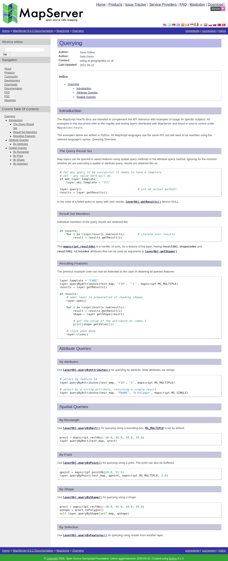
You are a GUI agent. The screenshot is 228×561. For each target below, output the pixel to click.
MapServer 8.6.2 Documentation (33, 30)
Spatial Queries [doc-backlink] (73, 405)
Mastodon (197, 4)
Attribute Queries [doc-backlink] (75, 347)
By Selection (20, 163)
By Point (18, 155)
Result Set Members (25, 132)
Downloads (10, 84)
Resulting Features (24, 136)
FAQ (183, 4)
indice (222, 30)
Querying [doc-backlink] (70, 43)
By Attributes (20, 144)
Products (115, 4)
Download (216, 4)
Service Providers (163, 4)
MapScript (63, 30)
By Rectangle (21, 151)
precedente (192, 30)
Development (12, 80)
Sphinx (173, 556)
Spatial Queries (86, 97)
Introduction (84, 88)
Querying (78, 30)
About (7, 68)
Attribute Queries (87, 92)
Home (101, 4)
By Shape (19, 159)
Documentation (13, 88)
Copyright (52, 556)
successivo (209, 30)
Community (11, 76)
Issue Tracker (135, 4)
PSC (7, 96)
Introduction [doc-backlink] (70, 110)
